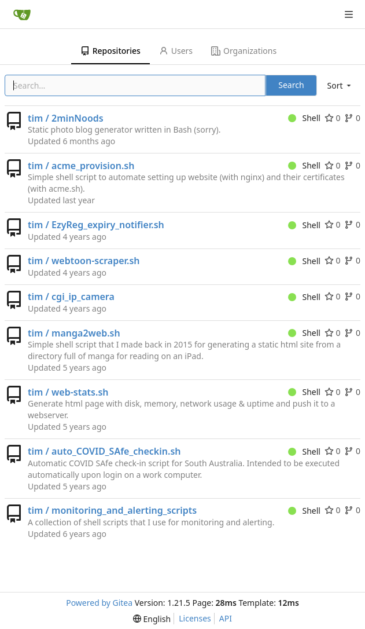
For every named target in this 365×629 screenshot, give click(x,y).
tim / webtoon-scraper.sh (84, 260)
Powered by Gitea (99, 602)
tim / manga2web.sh (74, 333)
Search (291, 84)
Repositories (110, 50)
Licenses (195, 618)
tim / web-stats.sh (68, 392)
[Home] (22, 14)
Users (176, 50)
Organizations (243, 50)
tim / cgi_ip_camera (71, 296)
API (225, 618)
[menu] (340, 85)
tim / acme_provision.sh (81, 165)
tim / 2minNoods (66, 118)
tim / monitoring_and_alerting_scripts (112, 510)
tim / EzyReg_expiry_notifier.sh (96, 225)
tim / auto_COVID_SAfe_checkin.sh (104, 451)
